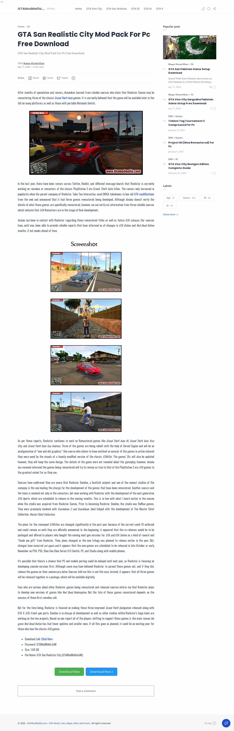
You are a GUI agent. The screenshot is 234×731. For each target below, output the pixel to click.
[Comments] (212, 87)
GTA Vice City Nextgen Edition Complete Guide (188, 166)
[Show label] (170, 214)
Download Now (69, 672)
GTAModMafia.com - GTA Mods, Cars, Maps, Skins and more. (32, 8)
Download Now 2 (101, 672)
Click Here (47, 639)
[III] (207, 198)
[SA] (192, 64)
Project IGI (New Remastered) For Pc (191, 144)
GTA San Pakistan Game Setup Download (189, 71)
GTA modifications (144, 194)
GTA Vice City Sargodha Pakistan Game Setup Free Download (190, 101)
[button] (203, 8)
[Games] (179, 116)
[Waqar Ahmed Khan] (33, 63)
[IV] (169, 205)
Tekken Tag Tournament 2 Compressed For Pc (186, 123)
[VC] (192, 94)
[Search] (209, 8)
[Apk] (170, 198)
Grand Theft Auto (64, 98)
